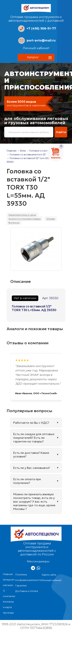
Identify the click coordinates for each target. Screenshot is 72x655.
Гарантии (21, 585)
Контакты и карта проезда (8, 607)
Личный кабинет (36, 48)
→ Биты (21, 150)
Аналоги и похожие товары (24, 218)
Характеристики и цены (22, 215)
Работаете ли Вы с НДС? (31, 422)
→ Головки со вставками (42, 150)
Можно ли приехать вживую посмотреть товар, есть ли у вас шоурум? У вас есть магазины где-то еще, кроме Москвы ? (34, 501)
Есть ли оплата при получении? (27, 481)
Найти (61, 132)
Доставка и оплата (26, 591)
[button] (36, 57)
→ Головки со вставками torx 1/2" (26, 154)
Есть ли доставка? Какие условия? (31, 454)
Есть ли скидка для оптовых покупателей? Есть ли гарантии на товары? (33, 437)
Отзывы (50, 218)
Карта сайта (49, 574)
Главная (11, 150)
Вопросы (14, 222)
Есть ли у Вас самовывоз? (31, 468)
